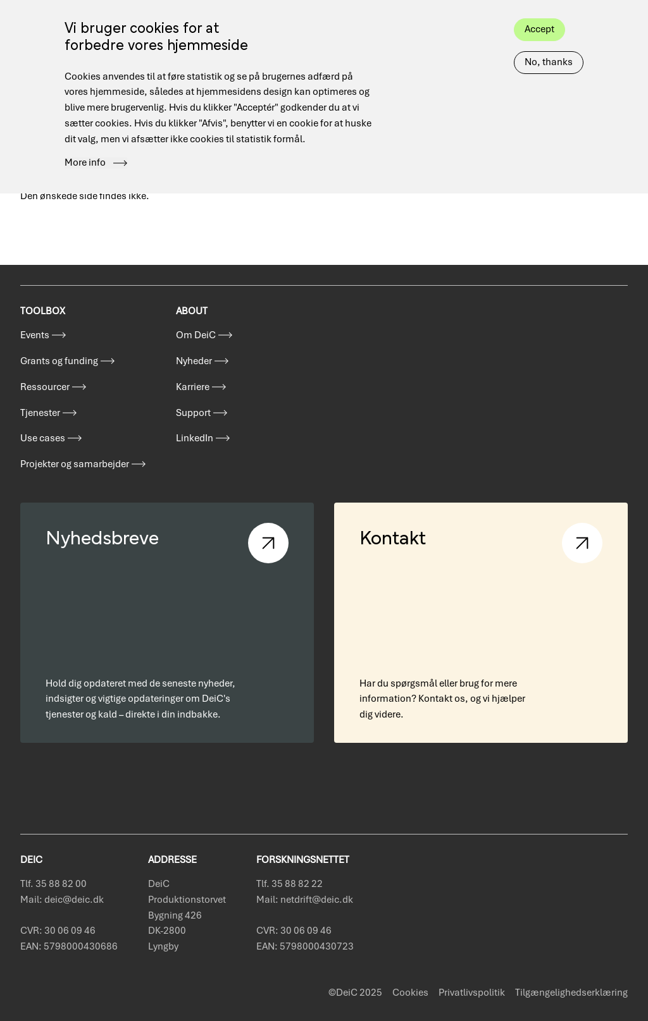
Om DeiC (196, 335)
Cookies (410, 992)
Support (193, 413)
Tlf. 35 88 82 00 (53, 883)
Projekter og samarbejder (74, 464)
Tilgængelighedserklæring (571, 992)
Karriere (192, 387)
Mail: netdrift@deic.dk (304, 899)
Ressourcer (45, 387)
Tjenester (40, 413)
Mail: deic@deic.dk (62, 899)
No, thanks (549, 45)
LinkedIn (194, 438)
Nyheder (194, 361)
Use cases (42, 438)
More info (85, 146)
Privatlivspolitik (472, 992)
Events (34, 335)
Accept (539, 13)
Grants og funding (59, 361)
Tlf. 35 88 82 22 (289, 883)
